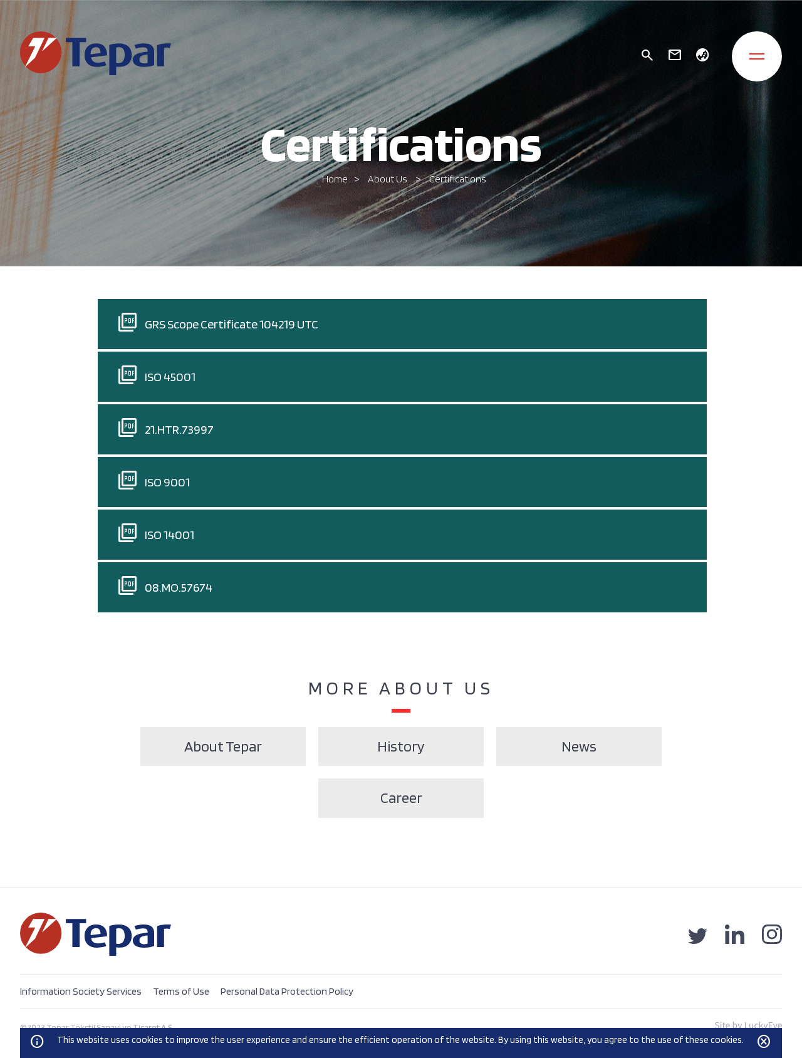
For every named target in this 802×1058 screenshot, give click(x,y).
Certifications (457, 179)
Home (335, 179)
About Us (388, 179)
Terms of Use (181, 991)
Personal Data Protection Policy (287, 991)
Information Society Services (81, 991)
